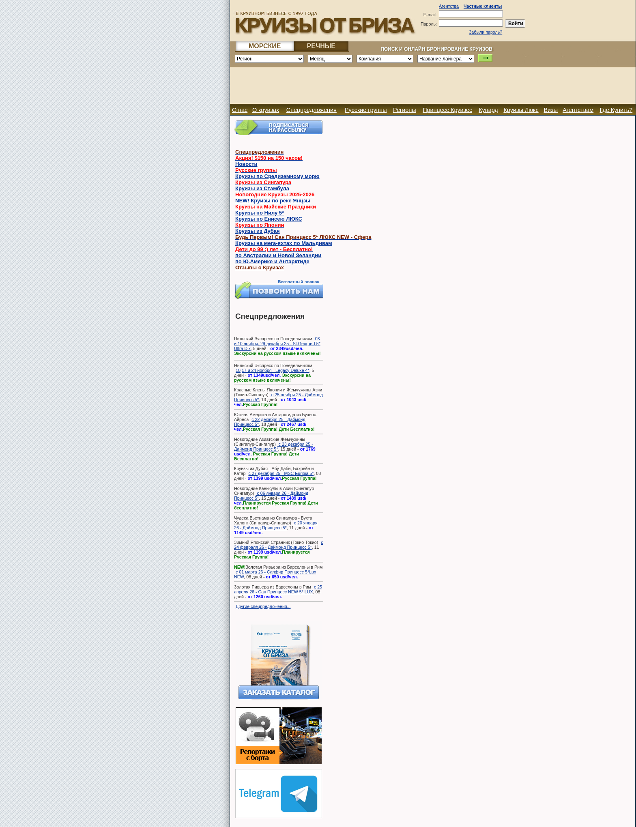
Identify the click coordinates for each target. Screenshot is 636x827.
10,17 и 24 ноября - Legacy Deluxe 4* (272, 370)
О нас (239, 110)
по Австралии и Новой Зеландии (278, 255)
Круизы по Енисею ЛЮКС (268, 219)
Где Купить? (615, 110)
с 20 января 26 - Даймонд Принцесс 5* (275, 525)
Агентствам (578, 110)
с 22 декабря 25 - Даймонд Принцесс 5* (269, 422)
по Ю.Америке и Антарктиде (272, 261)
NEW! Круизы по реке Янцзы (272, 201)
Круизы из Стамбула (262, 188)
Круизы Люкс (520, 110)
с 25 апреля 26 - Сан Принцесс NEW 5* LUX (278, 589)
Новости (246, 164)
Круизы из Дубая (257, 231)
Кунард (488, 110)
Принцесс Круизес (447, 110)
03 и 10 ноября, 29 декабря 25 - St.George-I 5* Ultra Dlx (277, 343)
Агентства (449, 6)
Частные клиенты (483, 6)
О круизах (265, 110)
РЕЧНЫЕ (321, 46)
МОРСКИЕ (265, 46)
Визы (551, 110)
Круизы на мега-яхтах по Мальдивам (283, 243)
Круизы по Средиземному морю (277, 176)
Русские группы (366, 110)
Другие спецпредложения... (263, 606)
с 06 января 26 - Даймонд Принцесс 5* (271, 495)
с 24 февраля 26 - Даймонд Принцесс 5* (278, 545)
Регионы (404, 110)
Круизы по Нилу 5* (259, 213)
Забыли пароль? (485, 32)
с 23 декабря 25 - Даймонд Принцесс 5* (273, 446)
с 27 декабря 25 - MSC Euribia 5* (281, 473)
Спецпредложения (311, 110)
